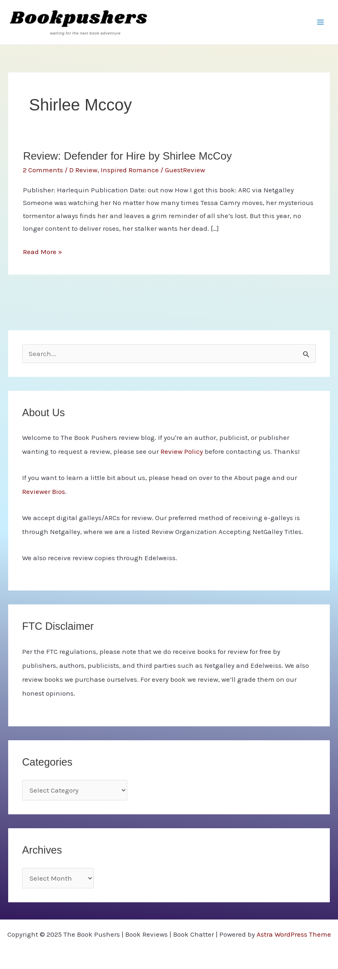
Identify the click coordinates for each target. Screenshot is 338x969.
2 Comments (43, 170)
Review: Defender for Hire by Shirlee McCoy (127, 156)
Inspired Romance (130, 170)
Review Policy (181, 451)
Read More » (42, 252)
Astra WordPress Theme (294, 934)
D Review (83, 170)
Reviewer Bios (43, 491)
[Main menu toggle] (320, 22)
